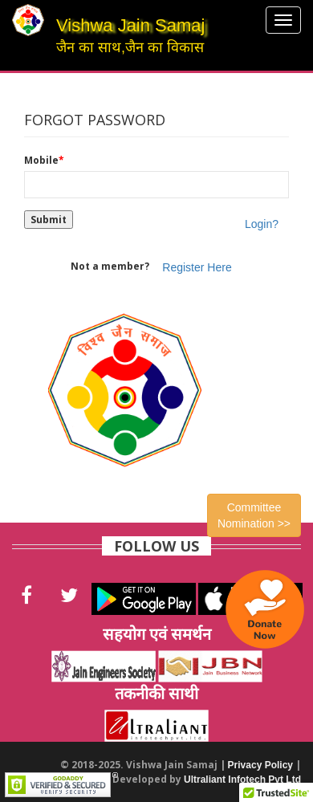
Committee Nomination (254, 515)
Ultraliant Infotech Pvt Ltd (242, 779)
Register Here (196, 267)
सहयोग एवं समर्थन (157, 634)
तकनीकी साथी (156, 693)
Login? (261, 224)
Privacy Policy (260, 765)
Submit (48, 219)
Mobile (44, 160)
